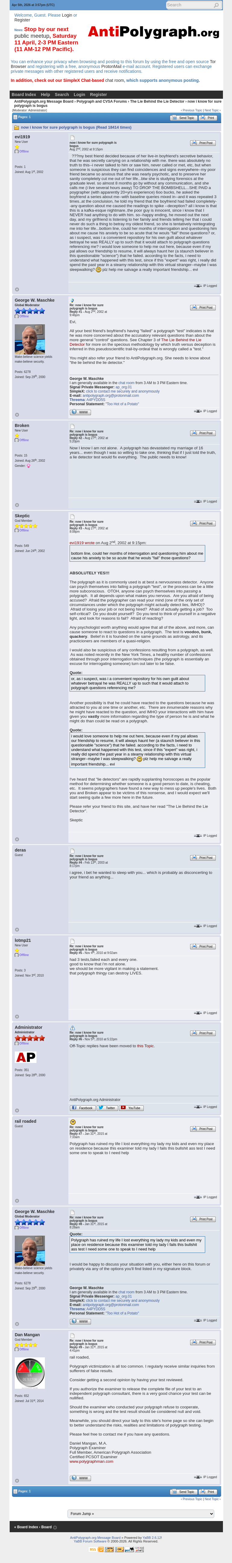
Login (67, 15)
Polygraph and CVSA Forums (102, 101)
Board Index (24, 94)
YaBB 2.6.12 (152, 1537)
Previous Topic (192, 110)
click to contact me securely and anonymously (123, 391)
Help (45, 94)
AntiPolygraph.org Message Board (44, 101)
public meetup (31, 36)
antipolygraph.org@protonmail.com (111, 395)
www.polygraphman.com (91, 1461)
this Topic (145, 1046)
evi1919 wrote (82, 543)
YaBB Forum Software (90, 1541)
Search (62, 94)
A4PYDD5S (95, 400)
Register (22, 20)
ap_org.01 (124, 387)
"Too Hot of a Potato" (122, 404)
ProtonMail (111, 66)
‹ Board (45, 1527)
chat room (114, 80)
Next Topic (212, 110)
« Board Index (26, 1527)
